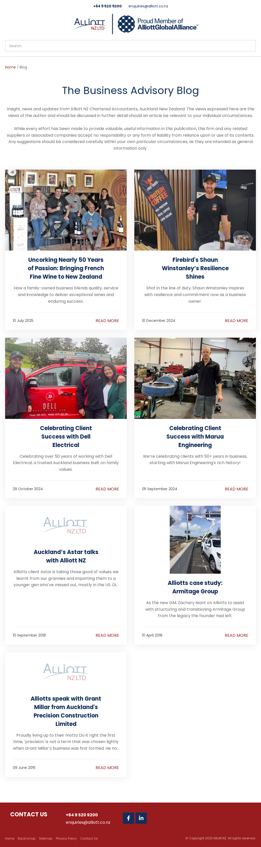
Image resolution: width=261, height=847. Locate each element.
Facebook (128, 818)
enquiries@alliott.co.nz (148, 6)
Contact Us (89, 838)
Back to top (26, 838)
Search (250, 45)
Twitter (154, 818)
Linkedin (141, 818)
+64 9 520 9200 (107, 6)
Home (10, 67)
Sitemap (45, 838)
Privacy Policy (66, 838)
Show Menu (8, 23)
